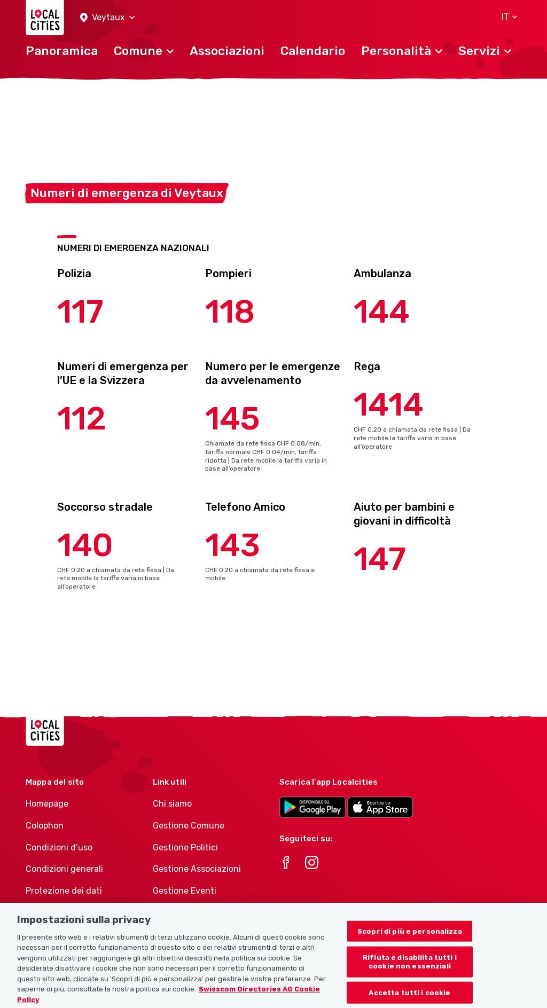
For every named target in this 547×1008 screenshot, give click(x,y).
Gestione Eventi (184, 891)
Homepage (47, 804)
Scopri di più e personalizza (409, 937)
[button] (107, 18)
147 (380, 559)
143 (232, 545)
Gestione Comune (188, 826)
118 (230, 312)
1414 (389, 405)
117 (80, 312)
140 (85, 545)
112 (81, 418)
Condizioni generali (64, 869)
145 (232, 418)
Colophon (45, 826)
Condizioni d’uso (59, 847)
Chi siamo (172, 804)
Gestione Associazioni (197, 869)
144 (382, 312)
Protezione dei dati (64, 891)
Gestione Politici (185, 847)
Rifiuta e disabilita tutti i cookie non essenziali (410, 967)
